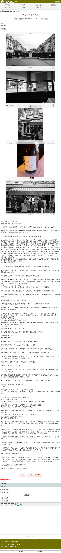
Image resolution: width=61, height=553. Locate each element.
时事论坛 (23, 5)
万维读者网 (3, 11)
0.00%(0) (22, 476)
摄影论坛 (53, 5)
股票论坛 (7, 7)
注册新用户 (26, 495)
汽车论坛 (38, 5)
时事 (16, 1)
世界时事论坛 (12, 11)
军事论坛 (7, 5)
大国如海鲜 (21, 19)
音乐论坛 (38, 7)
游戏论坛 (23, 7)
